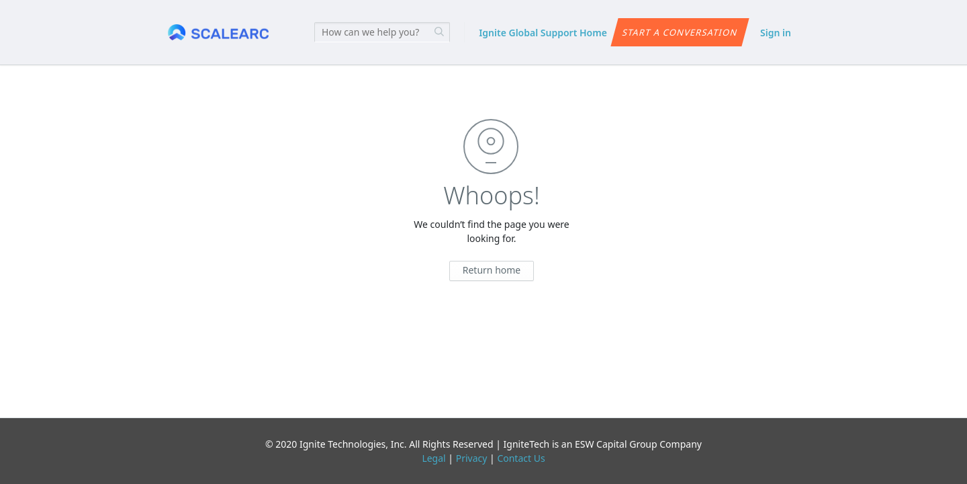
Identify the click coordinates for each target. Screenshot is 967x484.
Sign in (775, 32)
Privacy (472, 458)
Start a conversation (679, 32)
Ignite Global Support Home (543, 32)
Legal (433, 458)
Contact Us (521, 458)
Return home (492, 270)
